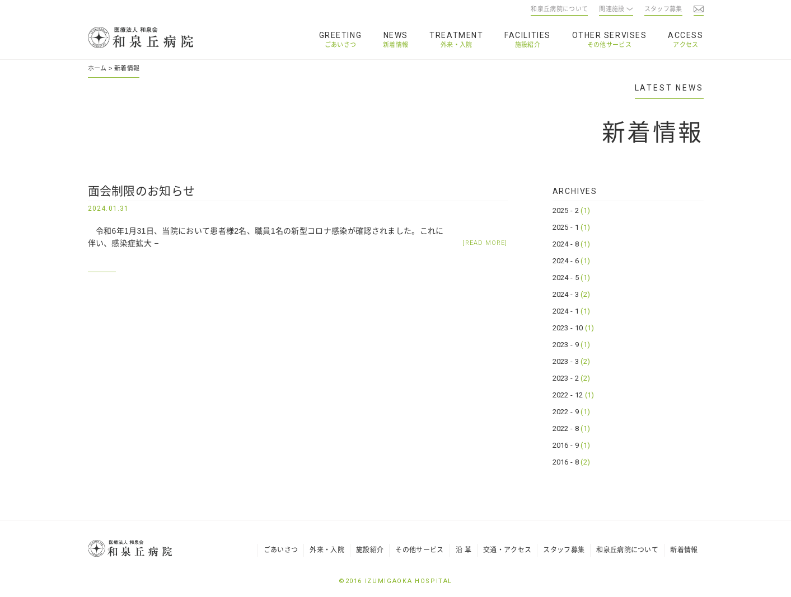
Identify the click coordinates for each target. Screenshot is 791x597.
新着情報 (395, 44)
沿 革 (463, 550)
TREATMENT (456, 35)
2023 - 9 (572, 344)
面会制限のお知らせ (141, 190)
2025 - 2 (572, 210)
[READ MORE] (484, 243)
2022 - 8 (572, 428)
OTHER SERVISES (609, 35)
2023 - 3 (572, 361)
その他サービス (609, 44)
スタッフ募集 (563, 550)
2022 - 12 (574, 395)
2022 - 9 (572, 412)
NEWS (395, 35)
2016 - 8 (572, 462)
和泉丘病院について (627, 550)
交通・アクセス (507, 550)
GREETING (340, 35)
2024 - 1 (572, 311)
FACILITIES (527, 35)
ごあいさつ (341, 44)
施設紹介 (527, 44)
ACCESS (685, 35)
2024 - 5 (572, 277)
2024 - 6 (572, 261)
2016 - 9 (572, 445)
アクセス (685, 44)
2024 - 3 (572, 294)
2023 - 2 (572, 378)
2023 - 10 (574, 328)
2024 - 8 (572, 244)
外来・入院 (456, 44)
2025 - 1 (572, 227)
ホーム (97, 68)
